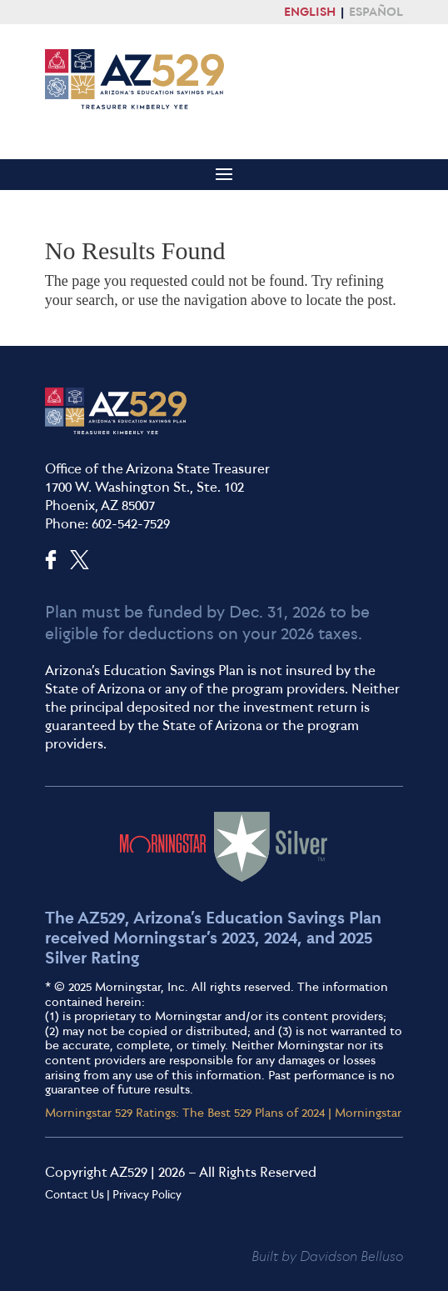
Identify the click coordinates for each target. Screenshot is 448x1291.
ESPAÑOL (376, 11)
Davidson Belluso (351, 1256)
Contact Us (74, 1194)
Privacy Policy (147, 1194)
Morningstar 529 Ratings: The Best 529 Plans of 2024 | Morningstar (223, 1112)
